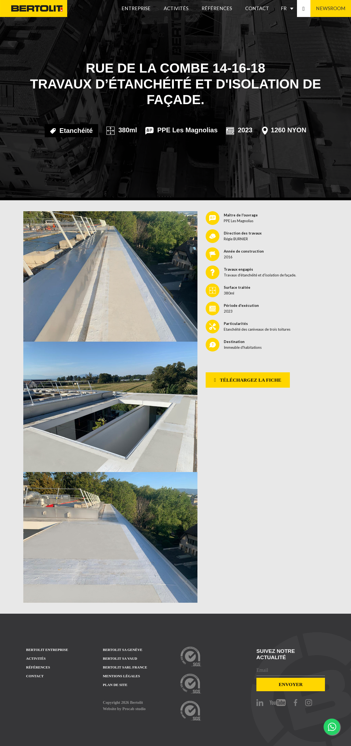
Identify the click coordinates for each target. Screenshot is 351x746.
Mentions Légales (121, 676)
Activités (176, 8)
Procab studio (134, 709)
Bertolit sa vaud (120, 658)
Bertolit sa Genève (122, 650)
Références (217, 8)
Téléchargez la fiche (247, 380)
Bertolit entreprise (47, 650)
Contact (257, 8)
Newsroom (331, 8)
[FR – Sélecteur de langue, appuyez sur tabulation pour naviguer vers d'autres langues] (288, 8)
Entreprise (136, 8)
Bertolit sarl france (125, 667)
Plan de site (115, 685)
